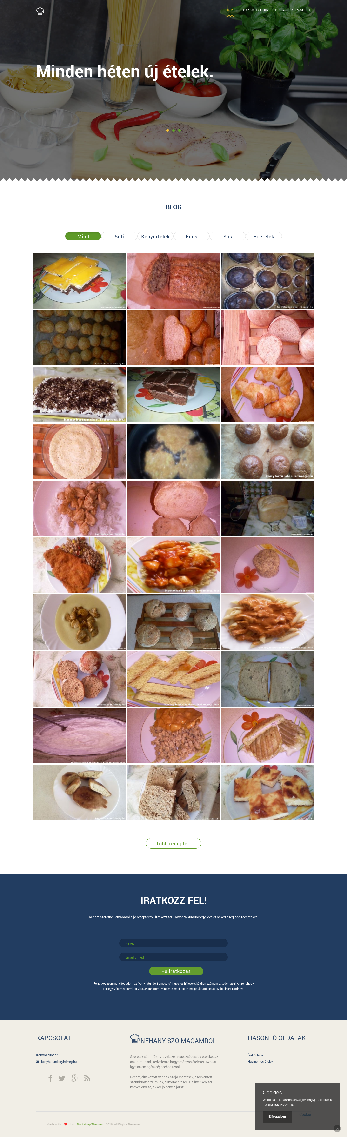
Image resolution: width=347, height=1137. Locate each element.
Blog (279, 9)
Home (230, 9)
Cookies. (273, 1092)
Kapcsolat (301, 9)
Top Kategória (255, 9)
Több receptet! (173, 843)
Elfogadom (277, 1116)
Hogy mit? (287, 1104)
